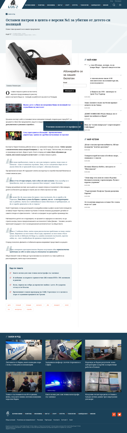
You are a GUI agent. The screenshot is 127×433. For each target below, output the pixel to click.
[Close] (89, 65)
